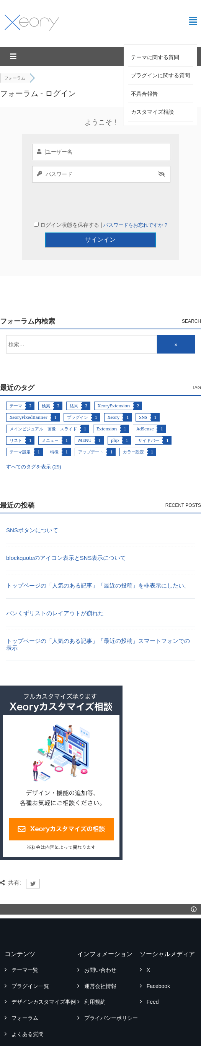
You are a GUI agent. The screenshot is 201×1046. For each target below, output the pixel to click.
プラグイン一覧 (30, 961)
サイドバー (148, 415)
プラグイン (77, 392)
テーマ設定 (20, 427)
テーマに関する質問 (155, 57)
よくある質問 (27, 1009)
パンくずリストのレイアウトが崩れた (55, 588)
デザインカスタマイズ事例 (43, 977)
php (115, 415)
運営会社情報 (100, 961)
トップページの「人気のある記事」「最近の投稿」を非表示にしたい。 (98, 561)
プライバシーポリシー (111, 993)
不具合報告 (144, 94)
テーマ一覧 (24, 945)
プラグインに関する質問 (160, 75)
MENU (85, 415)
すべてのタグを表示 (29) (33, 442)
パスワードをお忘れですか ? (135, 200)
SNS (143, 392)
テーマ (16, 381)
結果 (74, 381)
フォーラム (24, 993)
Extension (106, 404)
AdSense (145, 404)
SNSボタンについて (32, 505)
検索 (46, 381)
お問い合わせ (100, 945)
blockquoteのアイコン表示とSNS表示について (66, 533)
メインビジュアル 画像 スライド (43, 404)
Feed (153, 977)
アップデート (90, 427)
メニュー (50, 415)
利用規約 (95, 977)
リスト (16, 415)
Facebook (158, 961)
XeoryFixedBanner (28, 392)
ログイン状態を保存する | (71, 200)
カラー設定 (133, 427)
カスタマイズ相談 (152, 112)
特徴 (54, 427)
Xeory (113, 392)
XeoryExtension (114, 381)
